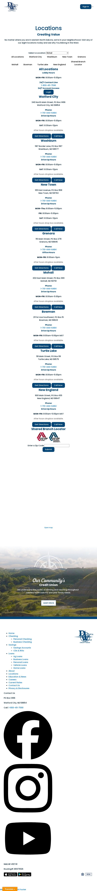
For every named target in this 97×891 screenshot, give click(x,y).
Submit (48, 449)
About (12, 671)
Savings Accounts (22, 647)
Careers (12, 679)
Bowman (28, 64)
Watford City (35, 56)
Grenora (82, 56)
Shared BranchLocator (78, 63)
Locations (13, 673)
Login (48, 92)
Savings (12, 644)
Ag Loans (17, 656)
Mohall (15, 64)
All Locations (17, 56)
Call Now (58, 136)
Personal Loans (20, 662)
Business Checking (22, 642)
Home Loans (19, 668)
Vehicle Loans (20, 665)
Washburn (52, 56)
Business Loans (20, 659)
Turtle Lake (42, 64)
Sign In (86, 6)
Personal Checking (22, 639)
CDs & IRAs (18, 650)
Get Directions (42, 136)
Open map (48, 528)
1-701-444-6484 (48, 112)
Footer (23, 889)
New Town (67, 56)
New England (59, 64)
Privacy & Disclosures (19, 688)
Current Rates (15, 682)
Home (11, 633)
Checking (13, 636)
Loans (11, 653)
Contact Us (14, 685)
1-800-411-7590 (48, 85)
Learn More (48, 603)
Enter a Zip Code (36, 445)
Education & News (17, 676)
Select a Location (36, 53)
